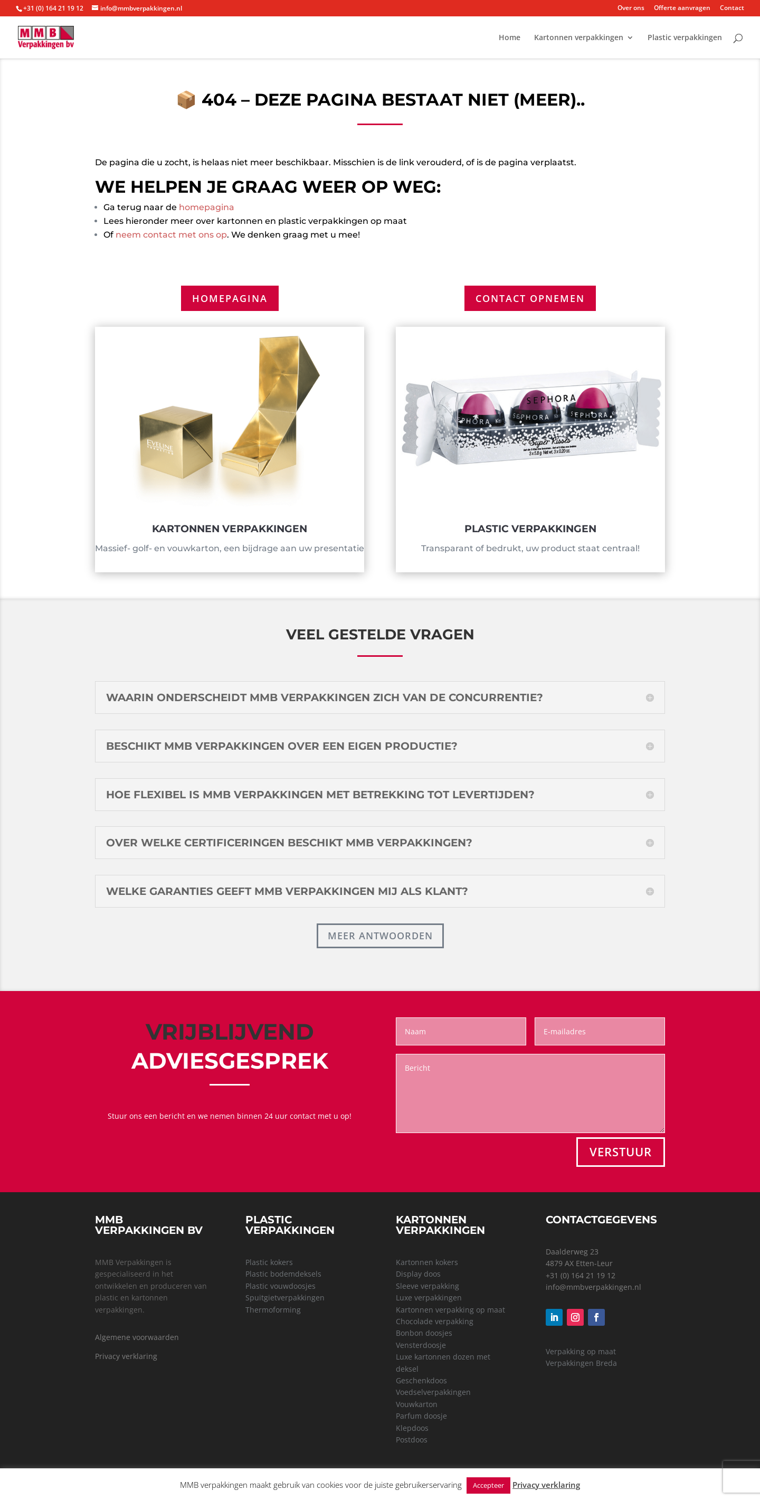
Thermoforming (273, 1310)
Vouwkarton (417, 1404)
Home (509, 38)
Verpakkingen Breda (581, 1363)
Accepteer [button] (488, 1485)
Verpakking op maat (581, 1351)
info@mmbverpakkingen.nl (593, 1287)
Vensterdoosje (421, 1345)
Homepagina (230, 298)
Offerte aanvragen (682, 8)
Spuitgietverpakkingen (285, 1298)
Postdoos (412, 1440)
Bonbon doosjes (424, 1333)
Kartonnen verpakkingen (578, 38)
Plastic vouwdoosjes (280, 1286)
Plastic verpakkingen (685, 38)
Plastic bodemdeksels (283, 1274)
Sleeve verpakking (427, 1286)
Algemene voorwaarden (137, 1337)
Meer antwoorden (380, 935)
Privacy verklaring (126, 1356)
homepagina (206, 207)
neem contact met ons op (171, 235)
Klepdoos (412, 1428)
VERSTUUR (621, 1151)
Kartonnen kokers (427, 1262)
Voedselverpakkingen (433, 1392)
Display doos (418, 1274)
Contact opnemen (530, 298)
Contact (732, 8)
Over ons (631, 8)
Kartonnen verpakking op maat (450, 1310)
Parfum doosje (421, 1416)
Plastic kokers (269, 1262)
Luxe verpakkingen (429, 1298)
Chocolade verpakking (434, 1321)
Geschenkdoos (421, 1380)
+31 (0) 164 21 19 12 (580, 1275)
